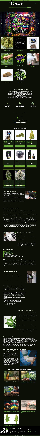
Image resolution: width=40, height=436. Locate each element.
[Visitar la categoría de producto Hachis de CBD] (7, 76)
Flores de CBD (21, 428)
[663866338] (17, 117)
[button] (20, 10)
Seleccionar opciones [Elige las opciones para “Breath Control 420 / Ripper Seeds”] (8, 185)
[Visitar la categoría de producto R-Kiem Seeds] (20, 44)
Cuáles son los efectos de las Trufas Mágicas (11, 411)
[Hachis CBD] (18, 432)
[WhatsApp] (17, 119)
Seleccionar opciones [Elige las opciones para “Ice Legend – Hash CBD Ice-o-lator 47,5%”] (20, 165)
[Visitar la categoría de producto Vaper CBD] (33, 60)
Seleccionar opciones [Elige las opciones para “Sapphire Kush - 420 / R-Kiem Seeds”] (20, 185)
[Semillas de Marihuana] (18, 431)
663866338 (20, 116)
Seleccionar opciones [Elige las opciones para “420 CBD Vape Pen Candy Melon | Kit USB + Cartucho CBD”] (31, 165)
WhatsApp (21, 118)
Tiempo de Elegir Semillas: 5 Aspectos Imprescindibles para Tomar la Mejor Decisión (10, 397)
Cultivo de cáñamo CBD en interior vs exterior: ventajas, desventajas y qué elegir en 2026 (28, 382)
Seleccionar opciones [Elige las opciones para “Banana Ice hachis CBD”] (8, 165)
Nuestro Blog (13, 432)
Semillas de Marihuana (22, 431)
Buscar (29, 7)
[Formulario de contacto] (14, 122)
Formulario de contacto (21, 122)
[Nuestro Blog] (10, 432)
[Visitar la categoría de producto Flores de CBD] (7, 44)
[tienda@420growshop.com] (13, 120)
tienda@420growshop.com (21, 120)
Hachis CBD (20, 432)
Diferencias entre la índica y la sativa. (10, 425)
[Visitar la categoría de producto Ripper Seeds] (20, 59)
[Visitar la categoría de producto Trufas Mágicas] (33, 44)
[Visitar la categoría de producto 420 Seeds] (20, 76)
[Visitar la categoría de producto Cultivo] (7, 60)
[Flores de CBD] (18, 428)
